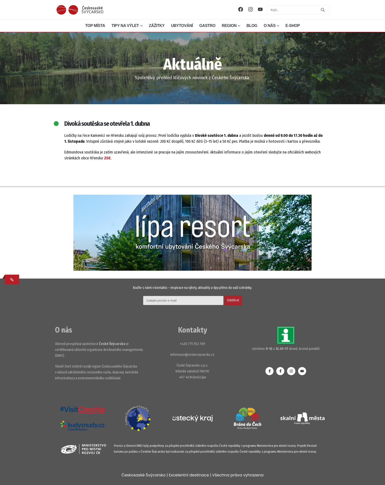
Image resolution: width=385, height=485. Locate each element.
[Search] (323, 10)
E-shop (293, 26)
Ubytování (182, 26)
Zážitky (157, 26)
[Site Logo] (80, 10)
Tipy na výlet (125, 26)
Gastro (207, 26)
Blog (252, 26)
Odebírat (233, 300)
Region (229, 26)
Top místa (95, 26)
